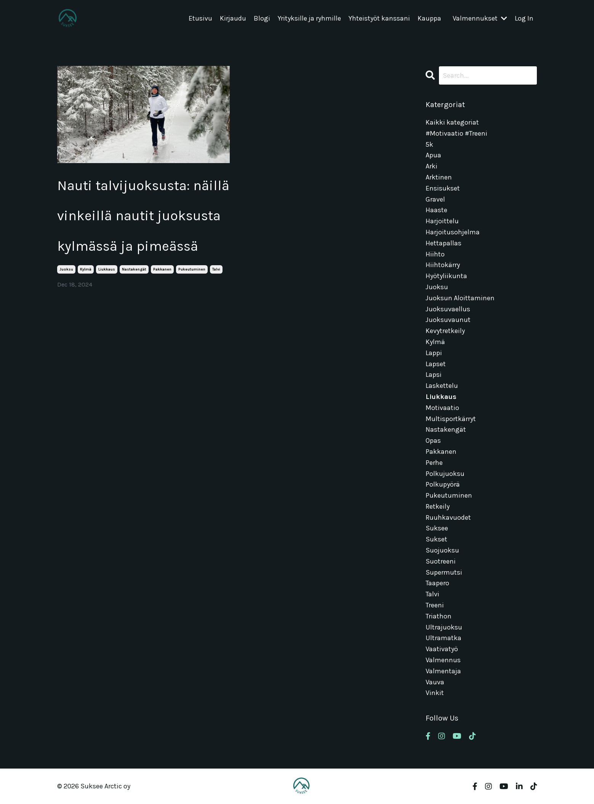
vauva (435, 682)
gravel (435, 199)
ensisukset (443, 188)
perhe (434, 462)
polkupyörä (443, 484)
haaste (436, 210)
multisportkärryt (451, 419)
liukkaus (106, 269)
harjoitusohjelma (453, 232)
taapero (437, 583)
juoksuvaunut (448, 320)
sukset (436, 539)
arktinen (439, 177)
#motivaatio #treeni (456, 133)
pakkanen (162, 269)
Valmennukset (480, 18)
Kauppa (429, 18)
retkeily (438, 506)
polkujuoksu (445, 473)
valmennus (443, 660)
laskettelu (442, 385)
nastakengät (134, 269)
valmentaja (443, 671)
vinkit (435, 693)
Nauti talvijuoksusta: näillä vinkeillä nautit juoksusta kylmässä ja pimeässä (143, 216)
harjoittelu (442, 221)
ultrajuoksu (444, 627)
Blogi (262, 18)
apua (433, 155)
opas (433, 440)
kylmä (85, 269)
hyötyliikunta (446, 276)
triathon (439, 616)
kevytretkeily (445, 331)
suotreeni (441, 561)
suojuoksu (442, 550)
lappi (434, 353)
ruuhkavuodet (448, 517)
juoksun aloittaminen (460, 298)
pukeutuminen (191, 269)
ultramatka (443, 638)
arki (431, 166)
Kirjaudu (233, 18)
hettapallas (443, 243)
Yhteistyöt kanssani (379, 18)
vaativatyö (442, 649)
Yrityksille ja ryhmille (309, 18)
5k (429, 144)
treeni (435, 605)
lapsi (434, 374)
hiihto (435, 254)
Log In (524, 18)
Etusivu (200, 18)
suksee (437, 528)
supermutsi (444, 572)
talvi (216, 269)
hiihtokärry (443, 265)
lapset (436, 364)
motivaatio (442, 408)
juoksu (66, 269)
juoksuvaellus (448, 309)
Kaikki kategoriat (452, 122)
